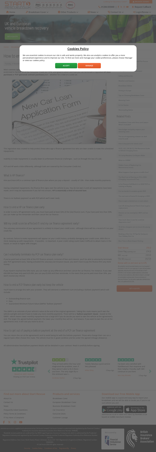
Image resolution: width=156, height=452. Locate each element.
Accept (66, 65)
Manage (89, 65)
